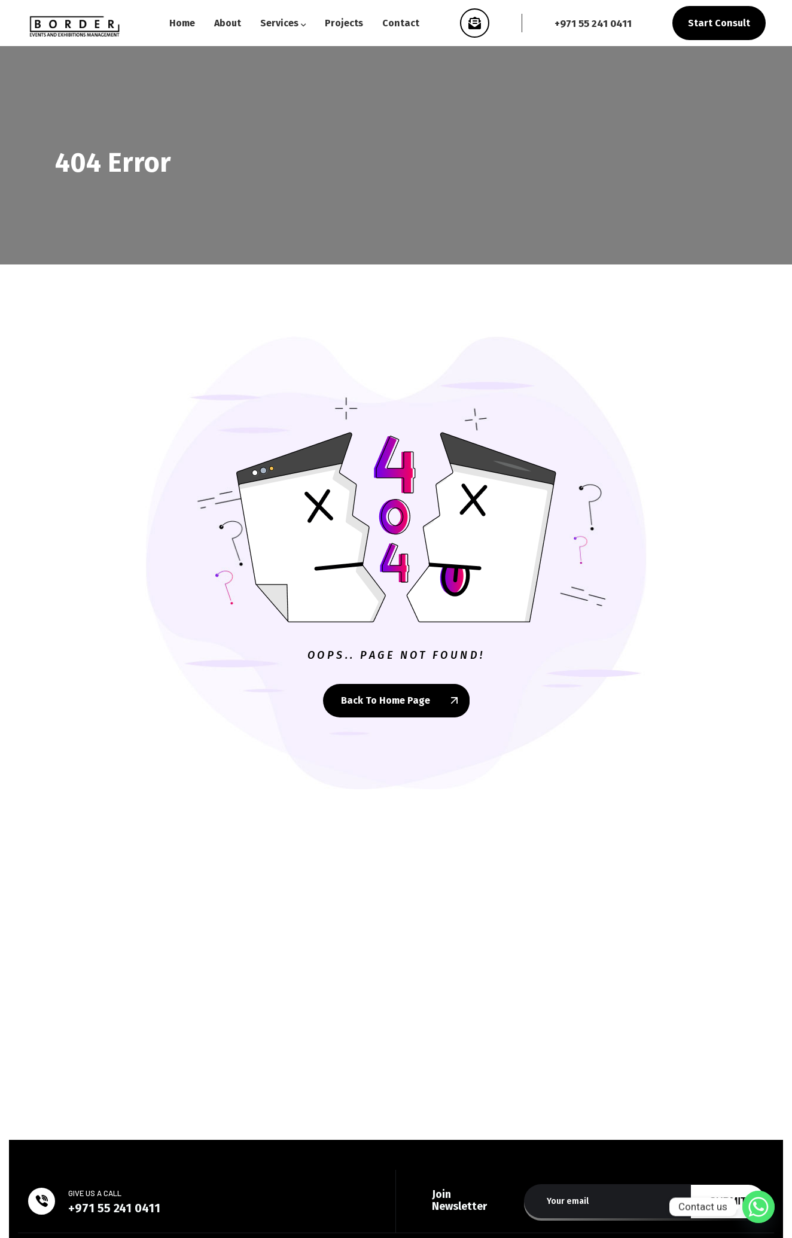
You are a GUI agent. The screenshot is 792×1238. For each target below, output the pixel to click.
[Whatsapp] (758, 1207)
